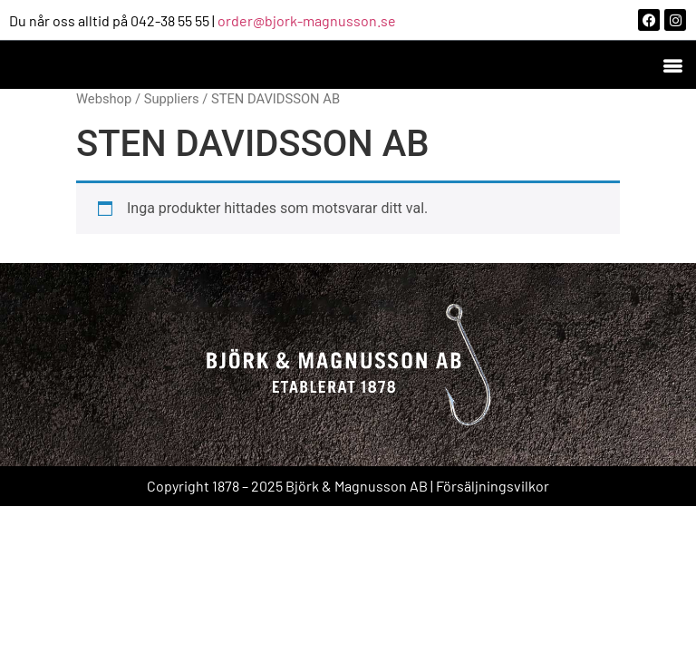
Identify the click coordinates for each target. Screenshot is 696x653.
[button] (672, 65)
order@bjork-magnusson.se (307, 20)
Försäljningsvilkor (492, 485)
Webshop (103, 99)
